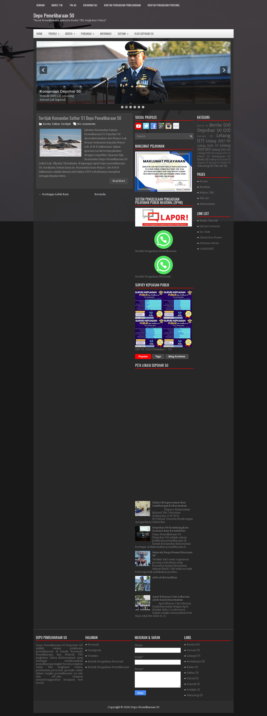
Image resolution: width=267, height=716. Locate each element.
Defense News (209, 243)
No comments (86, 123)
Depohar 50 (209, 130)
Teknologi (203, 165)
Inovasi (201, 136)
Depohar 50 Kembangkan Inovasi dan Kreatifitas (170, 529)
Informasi (105, 34)
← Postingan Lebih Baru (54, 194)
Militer (201, 156)
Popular (143, 356)
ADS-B (200, 125)
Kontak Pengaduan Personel (164, 5)
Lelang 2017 (215, 141)
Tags (158, 356)
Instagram (94, 650)
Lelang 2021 (219, 149)
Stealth (223, 162)
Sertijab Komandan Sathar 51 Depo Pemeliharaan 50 (80, 118)
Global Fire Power (211, 237)
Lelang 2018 (205, 145)
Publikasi (89, 32)
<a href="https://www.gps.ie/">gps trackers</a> (164, 433)
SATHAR (124, 32)
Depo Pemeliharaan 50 (53, 15)
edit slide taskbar (164, 577)
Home (39, 34)
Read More (118, 181)
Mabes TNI (57, 5)
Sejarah (201, 162)
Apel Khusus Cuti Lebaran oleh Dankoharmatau (171, 598)
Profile (55, 32)
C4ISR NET (207, 248)
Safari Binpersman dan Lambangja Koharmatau (169, 504)
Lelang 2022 (204, 153)
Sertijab (66, 123)
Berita (71, 32)
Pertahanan (218, 156)
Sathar (56, 123)
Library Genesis (210, 226)
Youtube (93, 655)
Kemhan (41, 5)
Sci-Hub (205, 231)
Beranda (100, 194)
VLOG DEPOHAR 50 (144, 34)
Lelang (223, 135)
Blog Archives (177, 356)
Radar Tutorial (209, 220)
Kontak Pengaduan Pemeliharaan (122, 5)
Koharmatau (90, 5)
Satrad (224, 159)
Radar (201, 159)
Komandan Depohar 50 (60, 91)
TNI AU (72, 5)
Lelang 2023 (221, 153)
